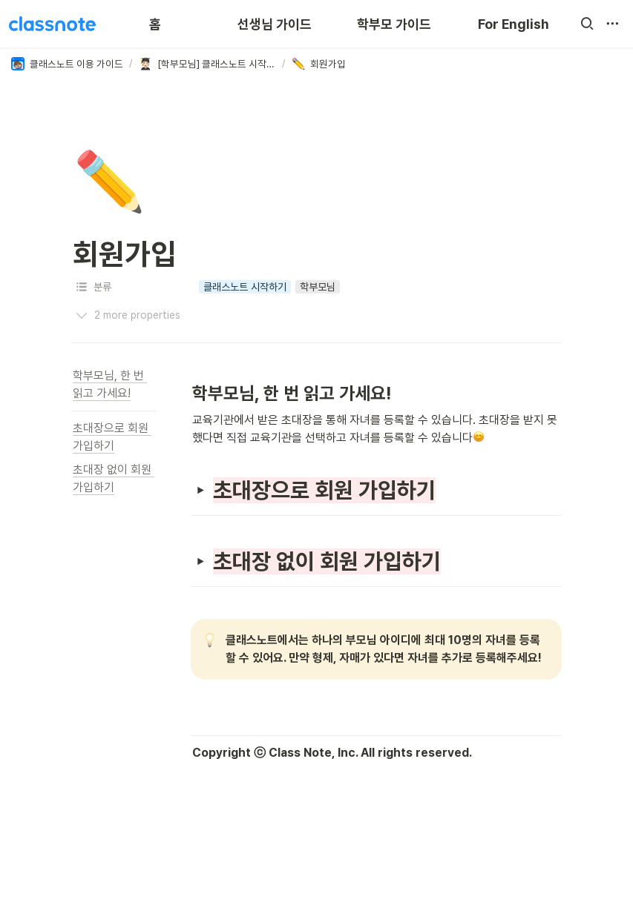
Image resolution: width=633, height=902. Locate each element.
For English (513, 24)
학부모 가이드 (394, 24)
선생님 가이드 (274, 24)
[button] (587, 23)
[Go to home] (52, 23)
